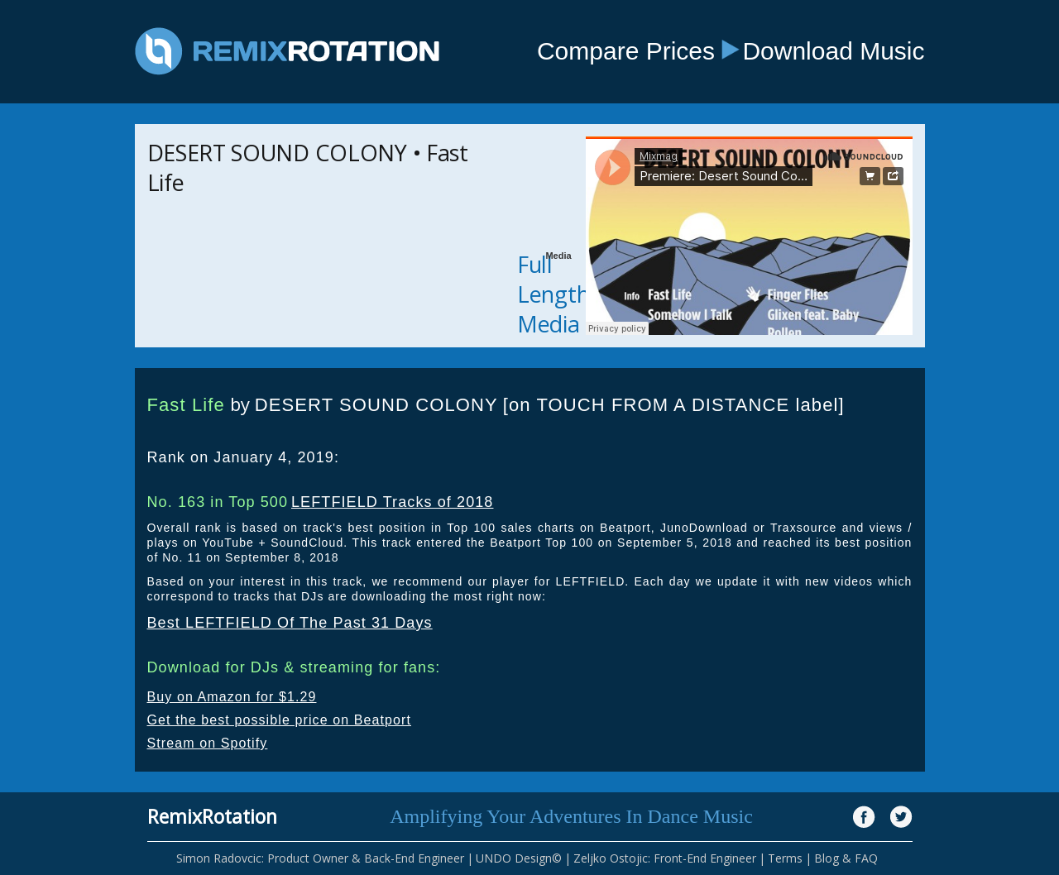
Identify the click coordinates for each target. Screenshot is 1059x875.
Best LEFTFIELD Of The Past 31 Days (290, 622)
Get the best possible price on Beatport (279, 720)
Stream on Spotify (207, 743)
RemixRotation (212, 816)
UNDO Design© (519, 858)
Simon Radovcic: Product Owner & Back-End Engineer (320, 858)
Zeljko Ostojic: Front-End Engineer (664, 858)
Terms (785, 858)
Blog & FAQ (846, 858)
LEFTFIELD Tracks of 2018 (392, 502)
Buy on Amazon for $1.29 (232, 697)
